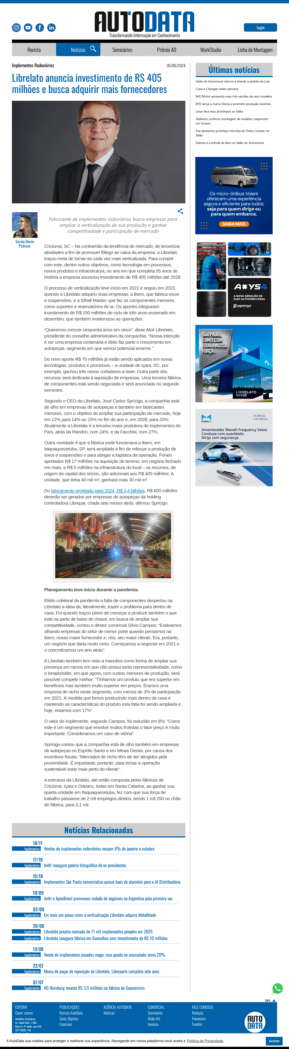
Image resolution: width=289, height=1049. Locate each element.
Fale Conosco (202, 1007)
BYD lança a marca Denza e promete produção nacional (233, 104)
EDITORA (21, 1007)
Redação (197, 1013)
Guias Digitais (68, 1018)
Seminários (122, 49)
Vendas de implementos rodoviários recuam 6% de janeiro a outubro (99, 848)
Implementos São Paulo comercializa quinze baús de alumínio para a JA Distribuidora (112, 881)
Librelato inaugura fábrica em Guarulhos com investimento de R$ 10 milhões (105, 938)
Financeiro (199, 1018)
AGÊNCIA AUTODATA (118, 1007)
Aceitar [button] (274, 1041)
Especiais (65, 1024)
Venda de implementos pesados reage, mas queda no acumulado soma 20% (104, 954)
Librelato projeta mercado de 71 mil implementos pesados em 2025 (98, 931)
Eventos (197, 1024)
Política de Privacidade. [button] (205, 1041)
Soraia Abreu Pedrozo (24, 243)
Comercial (156, 1007)
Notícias (78, 49)
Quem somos (24, 1013)
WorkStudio (210, 49)
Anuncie (153, 1024)
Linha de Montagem (255, 49)
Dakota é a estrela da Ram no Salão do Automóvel (230, 143)
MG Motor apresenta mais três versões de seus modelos (234, 96)
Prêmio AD (166, 49)
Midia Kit (154, 1018)
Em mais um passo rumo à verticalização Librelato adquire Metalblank (100, 915)
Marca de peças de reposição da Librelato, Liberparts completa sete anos (102, 971)
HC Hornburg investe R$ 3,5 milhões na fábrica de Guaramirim (94, 987)
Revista (34, 49)
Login (260, 27)
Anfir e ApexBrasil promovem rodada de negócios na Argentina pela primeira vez (108, 898)
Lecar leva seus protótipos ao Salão (219, 111)
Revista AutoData (71, 1013)
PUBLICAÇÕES (69, 1007)
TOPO (267, 1000)
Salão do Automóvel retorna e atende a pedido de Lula (233, 81)
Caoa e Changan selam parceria (217, 89)
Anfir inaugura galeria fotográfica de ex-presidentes (85, 865)
